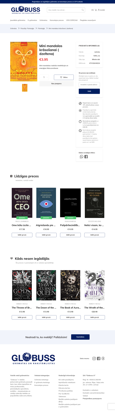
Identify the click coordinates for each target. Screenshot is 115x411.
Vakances (62, 396)
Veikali (85, 396)
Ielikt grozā (22, 235)
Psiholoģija (41, 28)
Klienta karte (63, 385)
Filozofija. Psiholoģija (27, 28)
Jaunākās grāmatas (17, 20)
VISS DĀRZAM (72, 20)
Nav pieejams (56, 84)
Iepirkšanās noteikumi (67, 382)
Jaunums (22, 218)
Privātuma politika (66, 391)
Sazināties (80, 337)
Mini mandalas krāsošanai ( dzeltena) (61, 28)
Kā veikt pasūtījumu (66, 380)
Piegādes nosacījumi (88, 20)
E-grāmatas (32, 20)
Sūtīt (89, 91)
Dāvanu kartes (64, 388)
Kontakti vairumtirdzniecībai (93, 393)
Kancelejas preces (57, 20)
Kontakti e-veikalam (90, 390)
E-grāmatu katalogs (42, 382)
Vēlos (64, 77)
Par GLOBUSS (64, 394)
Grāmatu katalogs (41, 380)
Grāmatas (43, 20)
